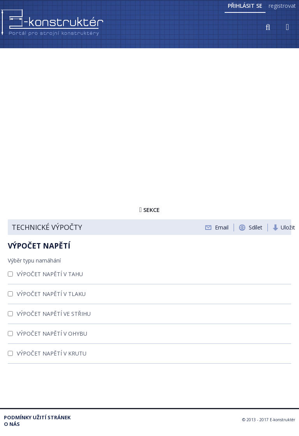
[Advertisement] (149, 107)
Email (222, 227)
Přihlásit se (245, 5)
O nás (12, 424)
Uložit (288, 227)
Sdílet (255, 227)
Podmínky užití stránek (37, 417)
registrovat (282, 5)
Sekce (149, 210)
